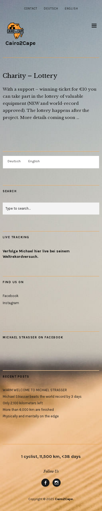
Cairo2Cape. (64, 499)
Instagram (11, 303)
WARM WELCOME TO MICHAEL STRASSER (35, 390)
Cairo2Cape (20, 43)
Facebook (10, 296)
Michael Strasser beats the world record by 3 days (42, 396)
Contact (30, 8)
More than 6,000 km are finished (28, 410)
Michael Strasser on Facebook (33, 337)
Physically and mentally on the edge (31, 416)
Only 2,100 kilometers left (23, 403)
